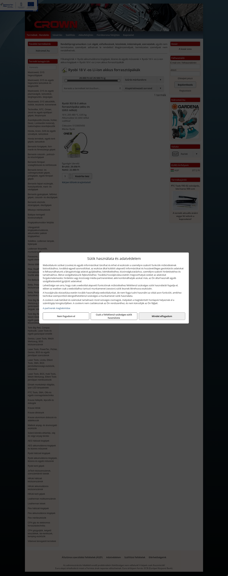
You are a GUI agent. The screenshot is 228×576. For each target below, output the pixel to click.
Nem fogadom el (66, 316)
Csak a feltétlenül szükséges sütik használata (114, 316)
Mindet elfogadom (162, 316)
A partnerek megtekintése (56, 308)
